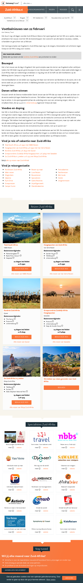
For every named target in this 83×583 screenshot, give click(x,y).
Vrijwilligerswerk (37, 183)
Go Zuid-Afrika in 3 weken (14, 378)
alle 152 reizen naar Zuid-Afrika (17, 160)
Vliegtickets (9, 175)
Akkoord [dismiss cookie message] (69, 578)
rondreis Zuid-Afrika (30, 57)
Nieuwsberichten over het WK (60, 18)
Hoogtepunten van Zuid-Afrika (55, 245)
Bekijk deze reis (21, 268)
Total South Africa (11, 245)
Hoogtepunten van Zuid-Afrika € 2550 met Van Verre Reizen (27, 148)
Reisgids (22, 18)
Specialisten (35, 178)
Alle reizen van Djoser (22, 342)
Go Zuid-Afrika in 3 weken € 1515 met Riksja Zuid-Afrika (25, 156)
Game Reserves (37, 180)
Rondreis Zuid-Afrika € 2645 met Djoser (20, 150)
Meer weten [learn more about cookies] (51, 580)
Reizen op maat (37, 169)
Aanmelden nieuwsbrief (15, 570)
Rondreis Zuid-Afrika (12, 310)
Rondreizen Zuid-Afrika (13, 169)
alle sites (27, 3)
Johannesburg (31, 102)
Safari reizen (9, 172)
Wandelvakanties (37, 186)
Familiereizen (63, 172)
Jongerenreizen (63, 180)
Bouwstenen (36, 175)
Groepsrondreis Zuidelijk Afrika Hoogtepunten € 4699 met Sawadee (31, 153)
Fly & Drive (9, 180)
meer (11, 447)
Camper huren (10, 186)
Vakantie (8, 178)
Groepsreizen (10, 183)
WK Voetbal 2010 (38, 18)
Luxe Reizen (35, 172)
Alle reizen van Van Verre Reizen (61, 274)
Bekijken (61, 387)
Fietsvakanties (63, 169)
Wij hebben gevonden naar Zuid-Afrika (60, 380)
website (19, 447)
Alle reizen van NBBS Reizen (21, 274)
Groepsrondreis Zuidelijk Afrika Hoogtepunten (56, 311)
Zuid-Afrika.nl (8, 18)
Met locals (62, 175)
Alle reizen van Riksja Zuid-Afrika (22, 407)
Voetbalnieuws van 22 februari (16, 21)
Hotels (60, 178)
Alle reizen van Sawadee (61, 342)
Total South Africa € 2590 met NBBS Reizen (21, 145)
